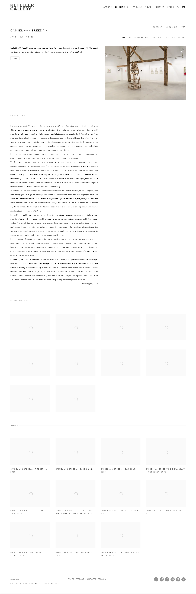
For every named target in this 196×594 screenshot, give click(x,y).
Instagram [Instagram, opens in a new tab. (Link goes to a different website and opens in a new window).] (183, 7)
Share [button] (15, 58)
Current (158, 27)
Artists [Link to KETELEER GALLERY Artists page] (108, 7)
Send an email (173, 579)
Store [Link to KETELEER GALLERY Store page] (170, 7)
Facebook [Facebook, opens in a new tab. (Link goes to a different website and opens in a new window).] (167, 579)
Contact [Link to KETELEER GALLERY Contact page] (159, 7)
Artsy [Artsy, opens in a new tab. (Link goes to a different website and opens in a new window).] (156, 579)
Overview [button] (125, 38)
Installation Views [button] (164, 38)
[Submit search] (178, 6)
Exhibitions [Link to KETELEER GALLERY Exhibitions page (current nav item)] (121, 7)
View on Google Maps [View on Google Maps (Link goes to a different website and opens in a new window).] (178, 579)
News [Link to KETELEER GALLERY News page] (148, 7)
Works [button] (182, 38)
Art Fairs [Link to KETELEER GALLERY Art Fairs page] (137, 7)
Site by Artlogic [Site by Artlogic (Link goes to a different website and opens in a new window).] (51, 583)
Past (183, 27)
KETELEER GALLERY (22, 7)
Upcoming (171, 27)
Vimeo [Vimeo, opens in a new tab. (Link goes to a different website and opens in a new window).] (183, 579)
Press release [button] (142, 38)
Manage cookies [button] (14, 579)
